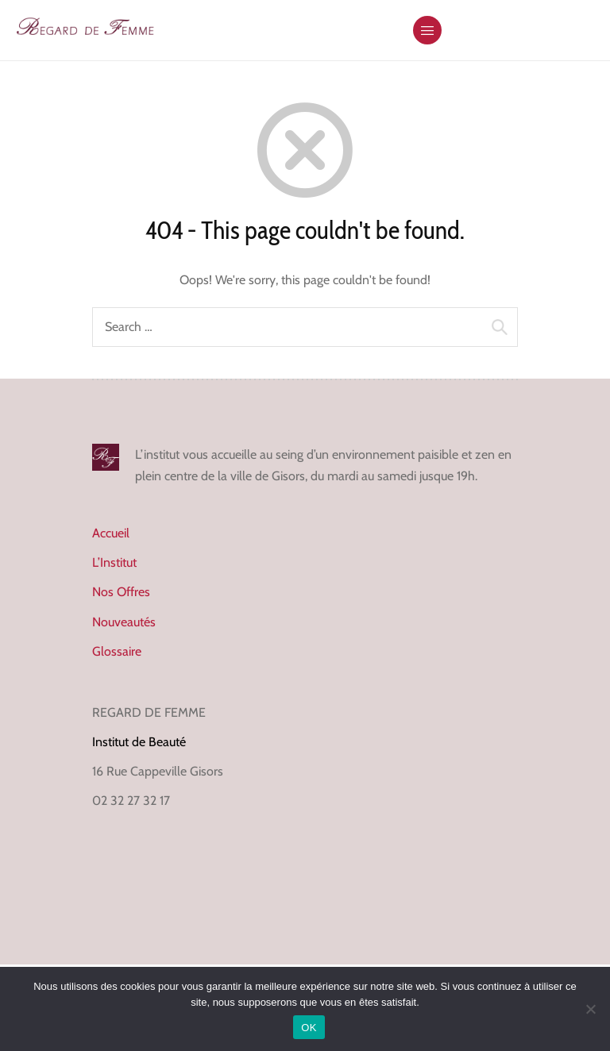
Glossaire (116, 651)
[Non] (590, 1009)
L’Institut (114, 562)
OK (308, 1028)
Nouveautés (124, 621)
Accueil (110, 533)
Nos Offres (121, 591)
